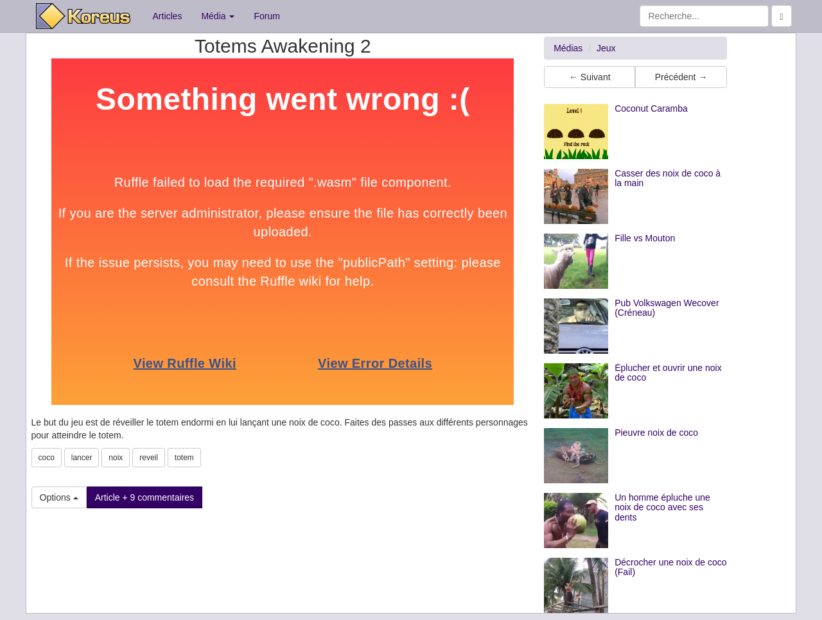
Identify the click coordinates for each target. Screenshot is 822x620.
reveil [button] (148, 457)
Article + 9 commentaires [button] (144, 497)
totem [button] (184, 457)
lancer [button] (81, 457)
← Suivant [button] (590, 77)
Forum (266, 16)
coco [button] (47, 457)
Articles (167, 16)
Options (59, 497)
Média (217, 16)
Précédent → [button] (681, 77)
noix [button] (116, 457)
